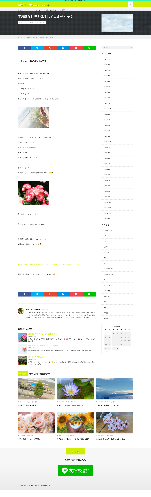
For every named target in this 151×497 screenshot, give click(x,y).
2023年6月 (107, 96)
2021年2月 (107, 193)
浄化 (105, 308)
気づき (106, 303)
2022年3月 (107, 139)
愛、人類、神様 (72, 406)
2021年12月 (108, 145)
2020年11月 (108, 210)
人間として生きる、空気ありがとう (72, 409)
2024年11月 (108, 63)
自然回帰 (69, 12)
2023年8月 (107, 85)
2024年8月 (107, 68)
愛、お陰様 (71, 439)
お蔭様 (106, 248)
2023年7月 (107, 90)
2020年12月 (108, 204)
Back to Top (75, 459)
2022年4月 (107, 134)
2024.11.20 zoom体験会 (28, 409)
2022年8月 (107, 117)
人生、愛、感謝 (32, 406)
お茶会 (106, 237)
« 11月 (106, 352)
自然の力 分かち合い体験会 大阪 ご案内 (113, 443)
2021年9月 (107, 155)
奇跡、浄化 (110, 439)
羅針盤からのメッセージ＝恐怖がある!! (43, 338)
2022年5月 (107, 128)
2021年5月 (107, 177)
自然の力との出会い (55, 12)
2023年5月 (107, 101)
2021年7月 (107, 166)
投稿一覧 (45, 313)
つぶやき (106, 254)
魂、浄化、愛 (40, 26)
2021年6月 (107, 172)
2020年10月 (108, 215)
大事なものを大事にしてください (110, 409)
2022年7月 (107, 123)
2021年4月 (107, 183)
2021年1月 (107, 199)
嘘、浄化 (30, 439)
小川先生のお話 (109, 270)
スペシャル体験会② (35, 361)
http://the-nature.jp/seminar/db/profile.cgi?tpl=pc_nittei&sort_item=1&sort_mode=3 (48, 268)
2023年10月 (108, 74)
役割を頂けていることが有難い (31, 443)
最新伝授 (106, 297)
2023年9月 (107, 79)
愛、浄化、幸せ (111, 406)
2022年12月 (108, 112)
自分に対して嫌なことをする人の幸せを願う (75, 444)
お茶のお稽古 (108, 232)
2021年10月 (108, 150)
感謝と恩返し (108, 286)
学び (105, 265)
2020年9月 (107, 221)
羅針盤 (106, 313)
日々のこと (107, 292)
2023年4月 (107, 107)
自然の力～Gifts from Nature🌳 (41, 492)
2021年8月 (107, 161)
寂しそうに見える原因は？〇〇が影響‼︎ (43, 349)
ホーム (20, 12)
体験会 (31, 26)
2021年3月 (107, 188)
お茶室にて (107, 243)
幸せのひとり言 (109, 275)
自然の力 (106, 319)
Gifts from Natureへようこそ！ (35, 12)
